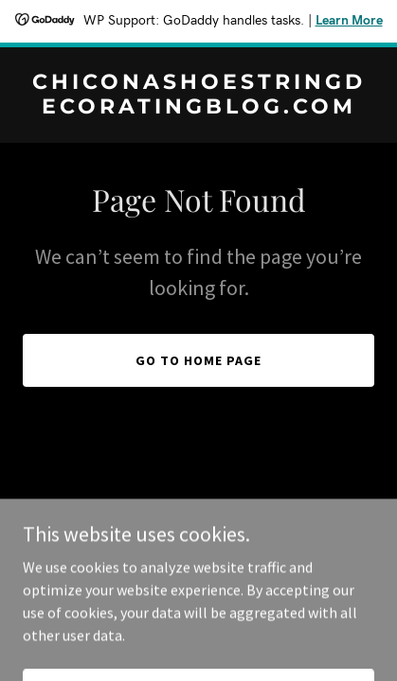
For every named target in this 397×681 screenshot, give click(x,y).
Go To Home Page (198, 360)
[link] (198, 107)
